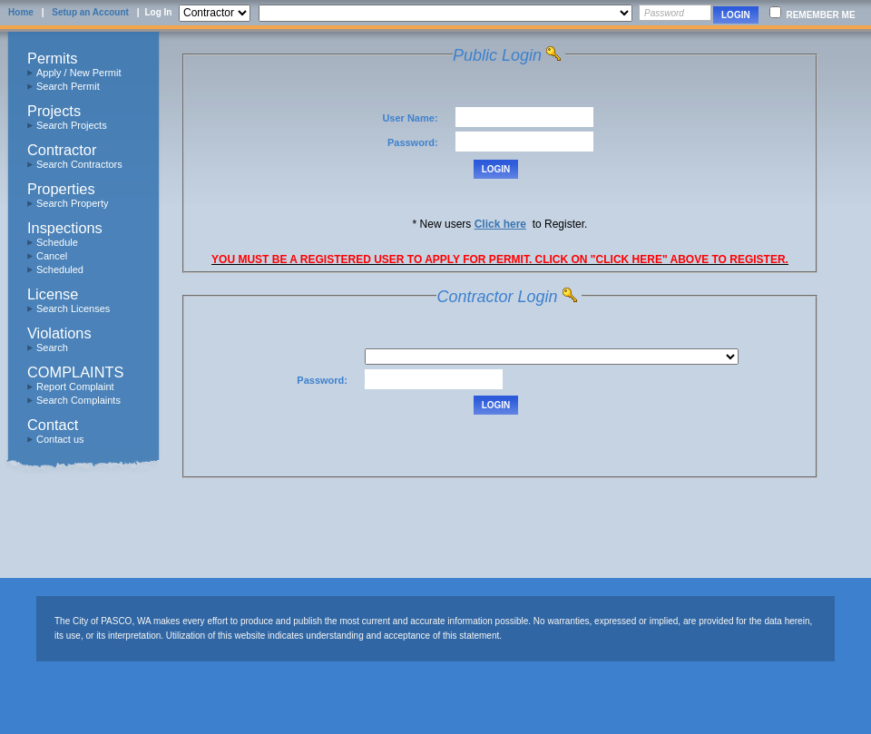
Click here (500, 224)
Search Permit (68, 86)
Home (21, 12)
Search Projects (71, 125)
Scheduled (59, 269)
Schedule (57, 242)
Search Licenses (73, 308)
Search (52, 347)
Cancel (51, 255)
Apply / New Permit (79, 72)
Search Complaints (78, 400)
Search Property (72, 203)
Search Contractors (79, 164)
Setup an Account (90, 12)
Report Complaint (75, 386)
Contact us (60, 439)
